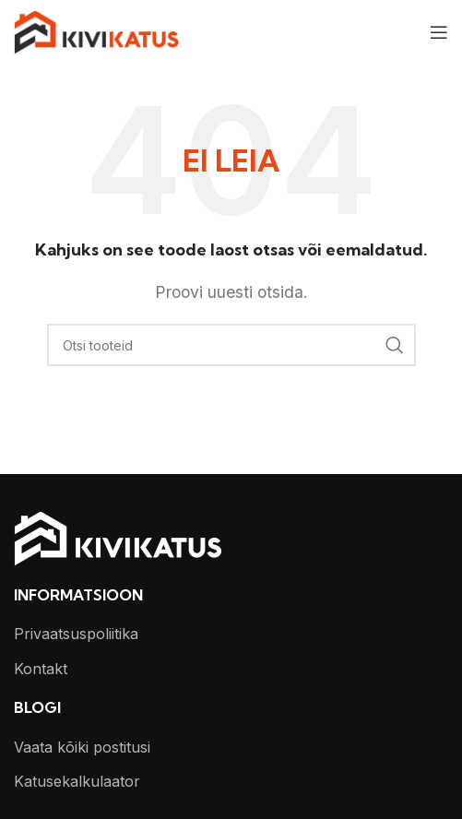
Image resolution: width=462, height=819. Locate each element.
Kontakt (40, 668)
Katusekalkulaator (77, 781)
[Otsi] (231, 345)
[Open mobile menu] (439, 32)
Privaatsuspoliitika (76, 633)
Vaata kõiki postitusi (82, 747)
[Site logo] (96, 30)
